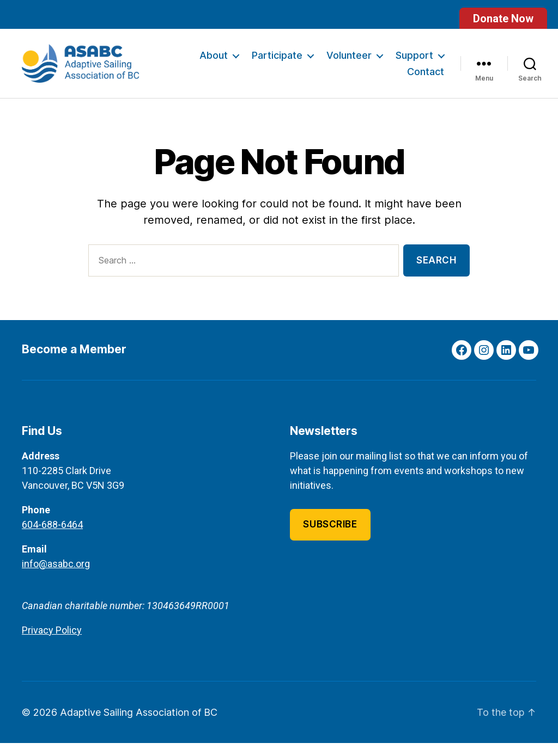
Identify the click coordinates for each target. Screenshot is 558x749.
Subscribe (330, 530)
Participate (277, 58)
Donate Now (503, 18)
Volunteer (349, 58)
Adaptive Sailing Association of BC (138, 718)
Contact (425, 74)
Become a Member (74, 356)
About (213, 58)
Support (414, 58)
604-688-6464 (52, 530)
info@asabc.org (56, 569)
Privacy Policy (52, 636)
